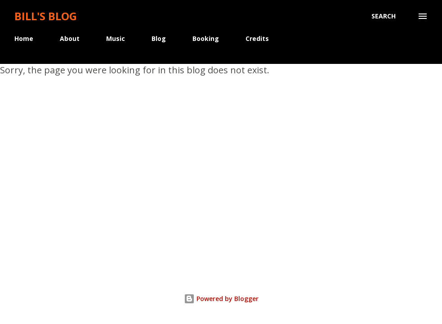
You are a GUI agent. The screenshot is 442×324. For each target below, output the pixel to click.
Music (115, 38)
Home (23, 38)
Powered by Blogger (221, 298)
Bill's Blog (45, 16)
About (70, 38)
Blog (159, 38)
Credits (257, 38)
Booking (205, 38)
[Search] (383, 16)
